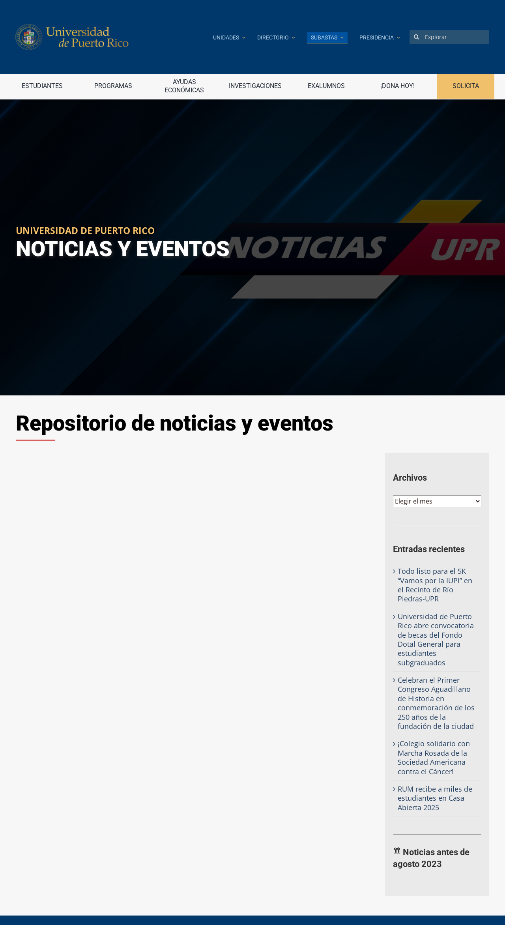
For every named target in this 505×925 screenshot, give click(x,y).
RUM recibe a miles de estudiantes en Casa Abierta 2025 (435, 798)
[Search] (416, 37)
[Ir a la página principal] (108, 37)
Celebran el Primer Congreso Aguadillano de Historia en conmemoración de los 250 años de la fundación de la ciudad (436, 703)
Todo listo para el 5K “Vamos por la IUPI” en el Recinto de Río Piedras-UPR (435, 584)
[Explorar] (449, 37)
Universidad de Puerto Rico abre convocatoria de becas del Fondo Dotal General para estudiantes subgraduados (436, 639)
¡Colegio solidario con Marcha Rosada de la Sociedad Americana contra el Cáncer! (434, 757)
